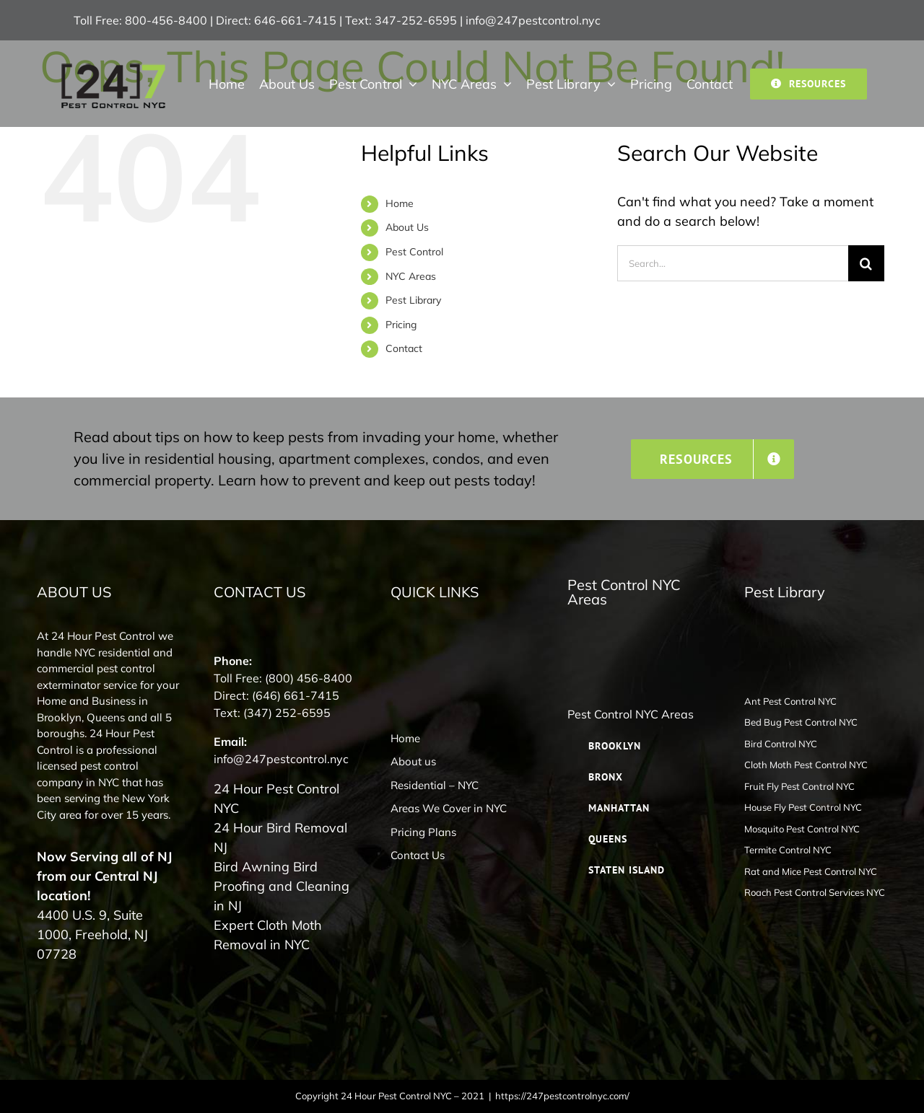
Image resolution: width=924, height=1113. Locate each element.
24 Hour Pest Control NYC (276, 798)
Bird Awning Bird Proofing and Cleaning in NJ (281, 886)
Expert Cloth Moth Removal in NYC (268, 935)
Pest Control (414, 251)
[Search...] (732, 263)
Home (399, 203)
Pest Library (413, 300)
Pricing (401, 324)
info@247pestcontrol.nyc (533, 20)
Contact (403, 348)
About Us (407, 227)
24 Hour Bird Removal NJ (280, 837)
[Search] (866, 263)
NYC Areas (410, 276)
